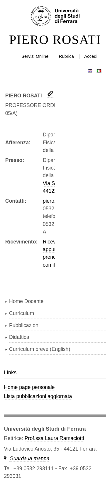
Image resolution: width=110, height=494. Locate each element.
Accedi (90, 56)
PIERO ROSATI (55, 40)
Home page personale (29, 387)
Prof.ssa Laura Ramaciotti (54, 438)
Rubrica (66, 56)
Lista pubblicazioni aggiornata (38, 396)
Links (10, 372)
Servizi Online (34, 56)
